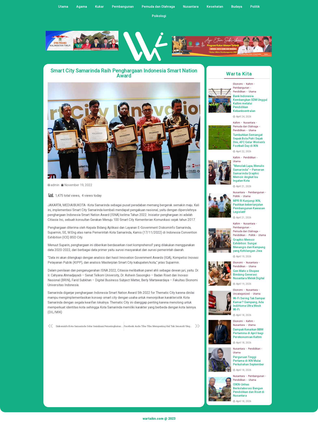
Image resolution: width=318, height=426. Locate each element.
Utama (63, 7)
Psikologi (159, 16)
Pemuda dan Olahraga (158, 7)
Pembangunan (123, 7)
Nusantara (191, 7)
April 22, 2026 (242, 151)
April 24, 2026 (242, 116)
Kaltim (250, 84)
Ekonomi (238, 84)
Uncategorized (241, 294)
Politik (255, 7)
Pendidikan (239, 91)
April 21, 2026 (242, 186)
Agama (81, 7)
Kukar (99, 7)
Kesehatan (215, 7)
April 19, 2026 (242, 256)
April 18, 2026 (242, 315)
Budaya (236, 7)
